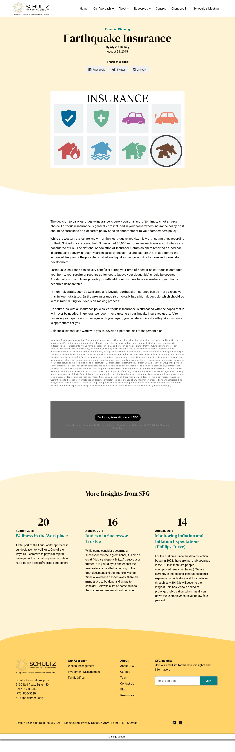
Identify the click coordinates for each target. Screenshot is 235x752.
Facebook (96, 70)
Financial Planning (117, 29)
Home (84, 8)
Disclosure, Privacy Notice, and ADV (117, 417)
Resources (141, 8)
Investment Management (84, 672)
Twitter (118, 70)
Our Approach (102, 8)
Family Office (76, 678)
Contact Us (127, 683)
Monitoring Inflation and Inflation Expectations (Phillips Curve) (179, 541)
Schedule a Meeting (206, 8)
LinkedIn (140, 70)
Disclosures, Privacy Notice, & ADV (86, 723)
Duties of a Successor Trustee (106, 538)
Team (123, 678)
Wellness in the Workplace (42, 536)
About (122, 8)
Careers (125, 672)
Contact (161, 8)
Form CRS (117, 723)
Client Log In (179, 8)
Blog (123, 689)
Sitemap (132, 723)
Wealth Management (81, 666)
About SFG (127, 666)
